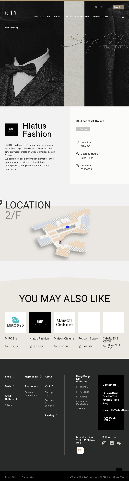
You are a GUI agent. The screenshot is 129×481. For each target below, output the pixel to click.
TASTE (67, 16)
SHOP (57, 16)
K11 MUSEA (82, 387)
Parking (49, 415)
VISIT (115, 16)
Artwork (9, 405)
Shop (8, 376)
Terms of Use (11, 477)
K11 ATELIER (82, 392)
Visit (47, 386)
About (48, 376)
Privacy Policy (28, 477)
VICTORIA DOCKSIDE (82, 402)
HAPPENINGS (82, 16)
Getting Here (49, 393)
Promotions (31, 386)
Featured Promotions (31, 393)
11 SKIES (80, 408)
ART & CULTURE (42, 16)
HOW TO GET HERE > (110, 419)
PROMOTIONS (100, 16)
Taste (8, 386)
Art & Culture (9, 397)
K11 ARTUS (81, 396)
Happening (31, 376)
